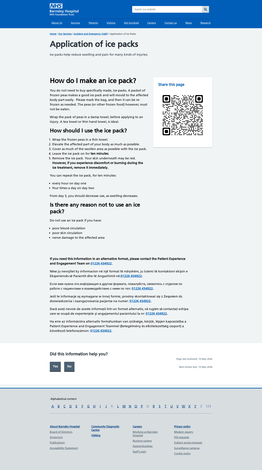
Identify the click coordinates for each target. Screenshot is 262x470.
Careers (151, 22)
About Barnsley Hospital (65, 426)
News (188, 22)
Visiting (111, 22)
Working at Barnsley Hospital (145, 433)
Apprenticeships (143, 446)
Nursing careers (142, 440)
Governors (56, 437)
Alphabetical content (63, 399)
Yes (55, 366)
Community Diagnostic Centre (105, 428)
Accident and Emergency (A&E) (91, 33)
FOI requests (181, 437)
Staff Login (139, 451)
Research (206, 22)
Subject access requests (188, 442)
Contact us (171, 22)
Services (75, 22)
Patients (93, 22)
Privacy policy (182, 426)
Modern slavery (183, 432)
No (69, 366)
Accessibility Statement (64, 448)
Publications (57, 442)
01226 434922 (101, 263)
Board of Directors (61, 432)
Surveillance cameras (187, 448)
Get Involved (131, 22)
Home (53, 33)
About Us (56, 22)
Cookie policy (182, 453)
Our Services (65, 33)
